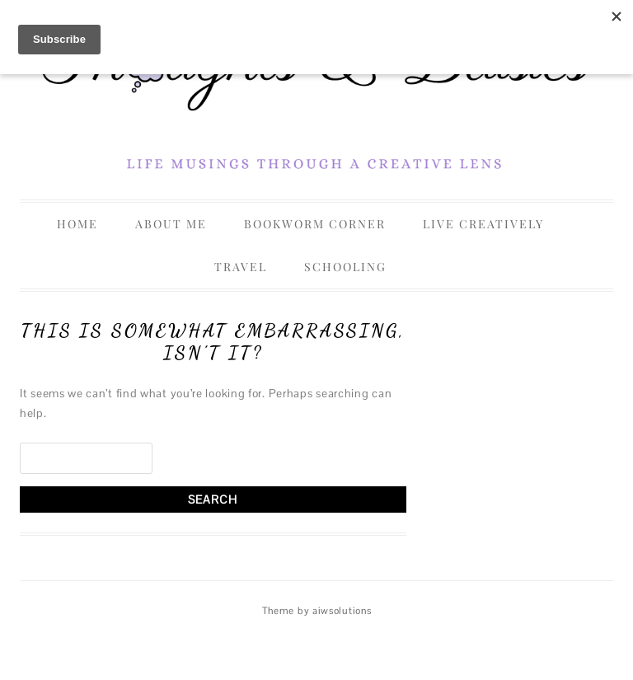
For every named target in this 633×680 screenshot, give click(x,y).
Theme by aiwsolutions (317, 610)
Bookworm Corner (315, 224)
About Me (171, 224)
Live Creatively (483, 224)
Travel (240, 266)
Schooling (345, 266)
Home (77, 224)
